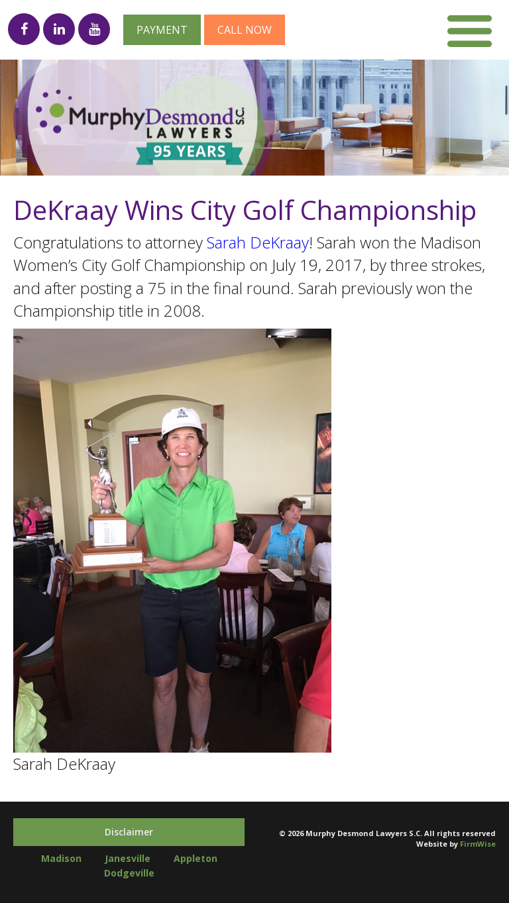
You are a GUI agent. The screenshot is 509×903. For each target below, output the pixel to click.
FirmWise (478, 844)
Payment (162, 30)
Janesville (127, 858)
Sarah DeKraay (258, 242)
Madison (61, 858)
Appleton (195, 858)
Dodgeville (129, 873)
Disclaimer (129, 831)
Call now (244, 30)
